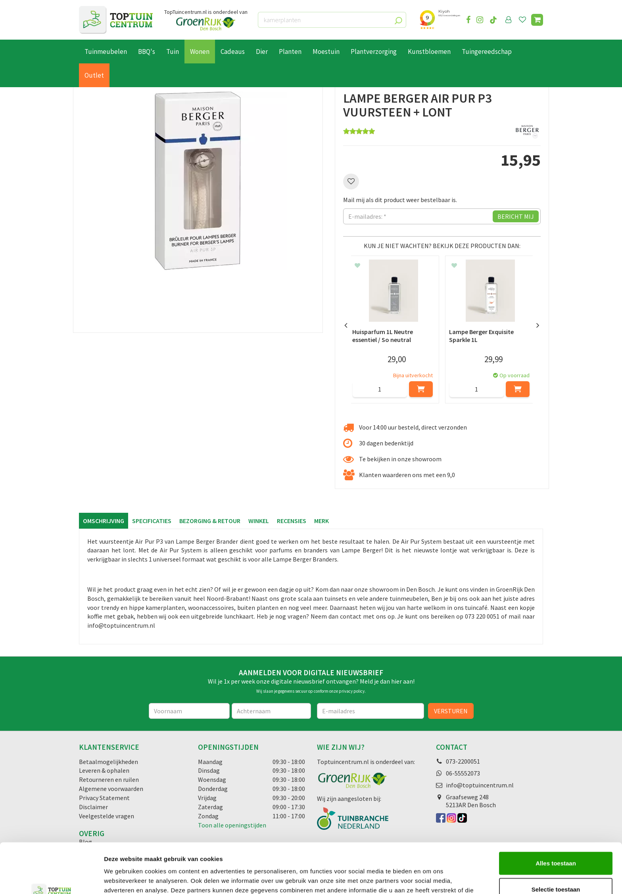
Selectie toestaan (556, 842)
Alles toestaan (556, 816)
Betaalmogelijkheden (108, 762)
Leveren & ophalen (104, 770)
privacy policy (352, 691)
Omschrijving (103, 521)
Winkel (258, 521)
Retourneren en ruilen (109, 779)
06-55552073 (463, 773)
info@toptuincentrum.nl (480, 785)
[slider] (359, 131)
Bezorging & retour (209, 521)
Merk (321, 521)
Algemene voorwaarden (111, 789)
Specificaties (151, 521)
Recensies (291, 521)
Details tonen (428, 878)
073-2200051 (463, 761)
